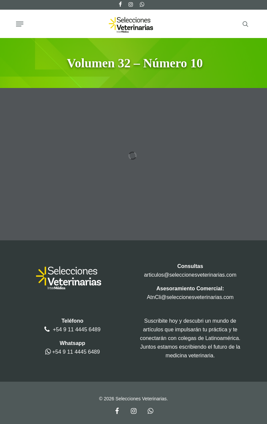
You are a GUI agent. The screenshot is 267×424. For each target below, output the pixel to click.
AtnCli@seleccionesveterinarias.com (190, 297)
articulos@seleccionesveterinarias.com (190, 275)
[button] (19, 24)
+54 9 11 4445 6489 (76, 329)
